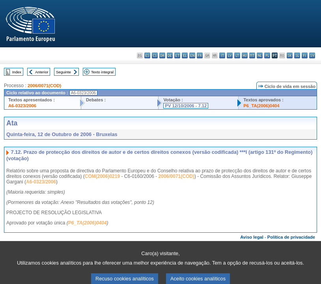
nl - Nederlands (260, 55)
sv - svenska (312, 55)
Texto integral (102, 72)
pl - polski (267, 55)
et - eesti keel (177, 55)
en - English (192, 55)
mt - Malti (252, 55)
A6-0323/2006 (22, 105)
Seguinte (63, 72)
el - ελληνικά (185, 55)
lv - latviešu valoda (230, 55)
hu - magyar (245, 55)
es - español (147, 55)
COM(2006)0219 (102, 176)
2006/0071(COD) (44, 85)
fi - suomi (305, 55)
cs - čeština (155, 55)
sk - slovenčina (290, 55)
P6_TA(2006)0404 (261, 105)
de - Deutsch (170, 55)
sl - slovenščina (297, 55)
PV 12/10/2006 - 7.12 (186, 105)
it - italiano (222, 55)
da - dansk (162, 55)
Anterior (42, 72)
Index (16, 72)
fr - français (200, 55)
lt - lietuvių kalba (237, 55)
